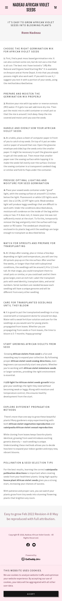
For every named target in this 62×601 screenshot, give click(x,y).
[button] (8, 7)
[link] (31, 7)
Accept (31, 594)
